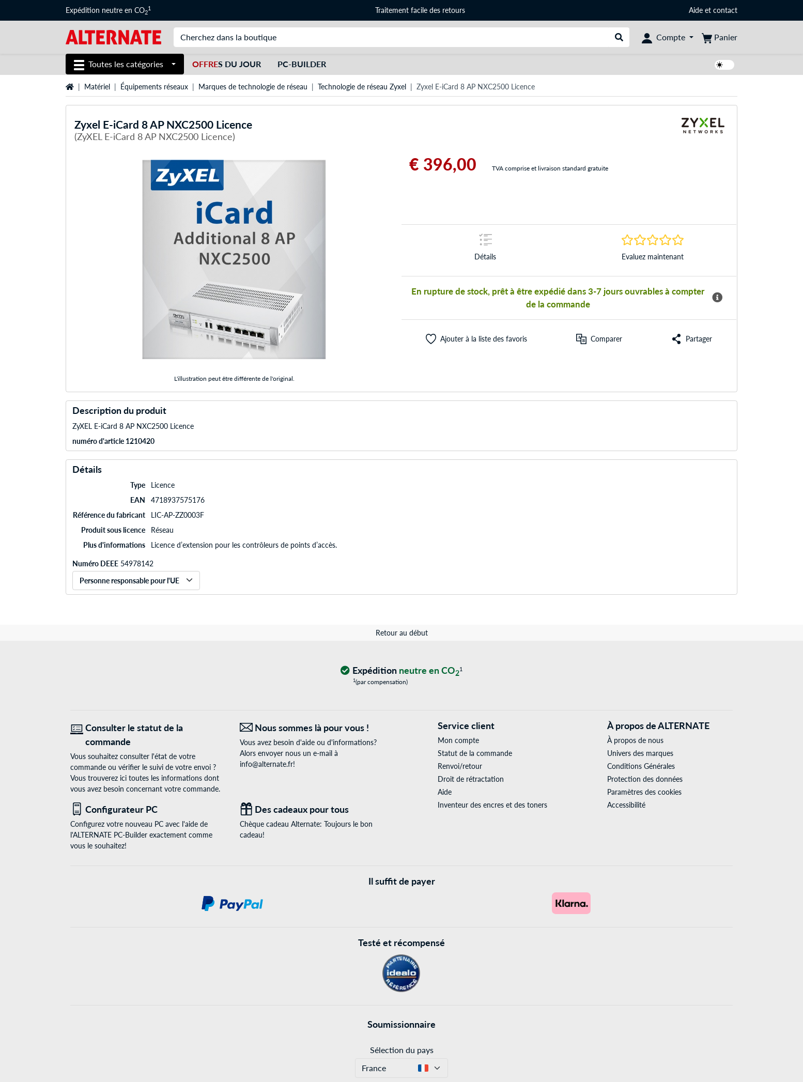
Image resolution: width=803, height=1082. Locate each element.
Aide (696, 10)
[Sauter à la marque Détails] (485, 250)
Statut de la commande (475, 753)
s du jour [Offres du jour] (226, 64)
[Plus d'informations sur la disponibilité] (717, 297)
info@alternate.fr (266, 764)
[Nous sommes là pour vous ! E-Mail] (317, 728)
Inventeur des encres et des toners (492, 804)
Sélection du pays (402, 1050)
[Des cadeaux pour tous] (317, 809)
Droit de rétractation (471, 779)
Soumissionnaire (401, 1024)
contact (725, 10)
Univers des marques (640, 753)
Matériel (97, 86)
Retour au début (402, 632)
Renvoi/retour (460, 766)
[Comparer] (599, 339)
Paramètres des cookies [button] (644, 791)
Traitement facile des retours (420, 10)
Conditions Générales (641, 766)
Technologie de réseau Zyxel (362, 86)
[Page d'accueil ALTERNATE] (113, 36)
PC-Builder (301, 64)
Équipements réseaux (154, 86)
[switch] (724, 65)
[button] (476, 339)
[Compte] (667, 37)
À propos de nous (635, 740)
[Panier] (719, 37)
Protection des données (645, 779)
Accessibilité (626, 804)
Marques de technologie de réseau (252, 86)
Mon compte (458, 740)
